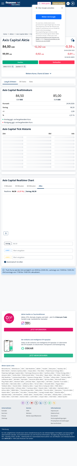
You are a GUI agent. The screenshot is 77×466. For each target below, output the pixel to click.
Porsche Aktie (48, 390)
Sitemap (4, 418)
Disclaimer (54, 416)
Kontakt (4, 411)
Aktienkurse (16, 369)
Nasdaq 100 (62, 369)
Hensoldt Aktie (49, 384)
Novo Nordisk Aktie (8, 388)
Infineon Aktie (20, 388)
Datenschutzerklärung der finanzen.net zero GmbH (48, 40)
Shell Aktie (52, 397)
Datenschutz (55, 413)
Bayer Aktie (48, 375)
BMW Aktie (15, 390)
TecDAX (44, 369)
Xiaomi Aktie (6, 392)
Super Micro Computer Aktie (44, 386)
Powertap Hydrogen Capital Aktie (13, 373)
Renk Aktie (5, 384)
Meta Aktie (38, 390)
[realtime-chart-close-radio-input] (42, 244)
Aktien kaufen (62, 397)
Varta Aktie (15, 392)
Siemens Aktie (66, 377)
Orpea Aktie (32, 371)
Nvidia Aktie (16, 375)
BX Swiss (22, 82)
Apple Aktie (41, 382)
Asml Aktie (14, 397)
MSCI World (5, 371)
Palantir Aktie (43, 388)
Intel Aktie (47, 395)
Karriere (4, 413)
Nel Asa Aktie (49, 379)
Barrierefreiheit (56, 423)
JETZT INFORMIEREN (38, 329)
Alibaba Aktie (57, 395)
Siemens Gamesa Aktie (18, 371)
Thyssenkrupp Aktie (27, 390)
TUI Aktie (47, 377)
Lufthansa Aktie (7, 379)
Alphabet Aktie (63, 388)
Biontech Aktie (19, 382)
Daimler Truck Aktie (60, 382)
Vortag (8, 243)
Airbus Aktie (6, 390)
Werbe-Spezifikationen (33, 416)
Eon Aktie (23, 392)
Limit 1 (8, 250)
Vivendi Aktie (17, 386)
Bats (31, 82)
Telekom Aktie (6, 386)
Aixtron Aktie (24, 397)
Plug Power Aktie (7, 382)
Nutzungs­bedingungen (58, 418)
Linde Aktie (67, 395)
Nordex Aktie (38, 395)
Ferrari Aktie (38, 384)
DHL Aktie (57, 375)
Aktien (12, 34)
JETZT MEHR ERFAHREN (38, 355)
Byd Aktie (24, 379)
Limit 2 (8, 257)
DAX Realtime (30, 369)
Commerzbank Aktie (19, 377)
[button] (44, 3)
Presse (4, 416)
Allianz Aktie (55, 377)
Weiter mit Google (49, 17)
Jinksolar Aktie (30, 382)
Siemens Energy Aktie (34, 377)
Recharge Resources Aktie (34, 373)
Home (5, 34)
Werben (28, 413)
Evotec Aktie (6, 397)
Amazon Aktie (6, 375)
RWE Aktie (58, 386)
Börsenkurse (6, 369)
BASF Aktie (65, 375)
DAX (22, 369)
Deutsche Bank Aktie (36, 379)
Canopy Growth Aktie (46, 392)
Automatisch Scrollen (15, 262)
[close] (62, 8)
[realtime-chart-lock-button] (6, 233)
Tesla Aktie (39, 375)
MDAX (38, 369)
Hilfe (27, 411)
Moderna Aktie (28, 386)
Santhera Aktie (49, 373)
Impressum (54, 411)
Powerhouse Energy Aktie (54, 371)
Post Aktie (41, 371)
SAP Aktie (49, 382)
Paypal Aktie (60, 384)
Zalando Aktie (59, 392)
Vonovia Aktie (32, 392)
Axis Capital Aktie (22, 34)
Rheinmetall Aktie (28, 375)
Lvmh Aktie (34, 397)
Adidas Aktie (28, 395)
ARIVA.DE (7, 438)
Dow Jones (52, 369)
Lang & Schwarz (10, 82)
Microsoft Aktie (60, 379)
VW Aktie (17, 379)
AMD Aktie (52, 388)
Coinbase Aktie (32, 388)
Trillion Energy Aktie (62, 373)
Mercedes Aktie (15, 384)
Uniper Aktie (43, 397)
